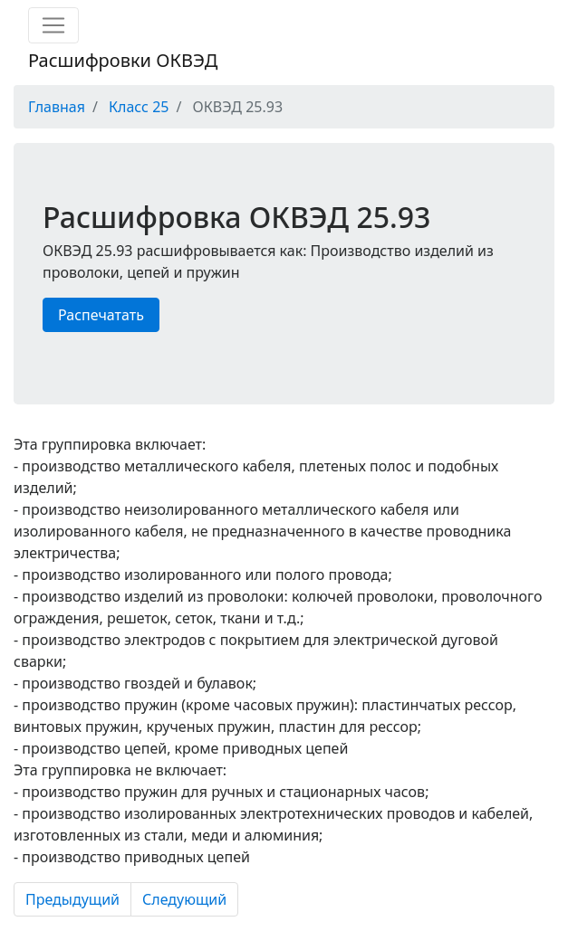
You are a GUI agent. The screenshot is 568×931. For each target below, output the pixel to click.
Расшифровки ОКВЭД (122, 60)
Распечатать (101, 315)
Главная (56, 107)
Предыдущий (72, 899)
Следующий (184, 899)
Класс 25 (138, 107)
